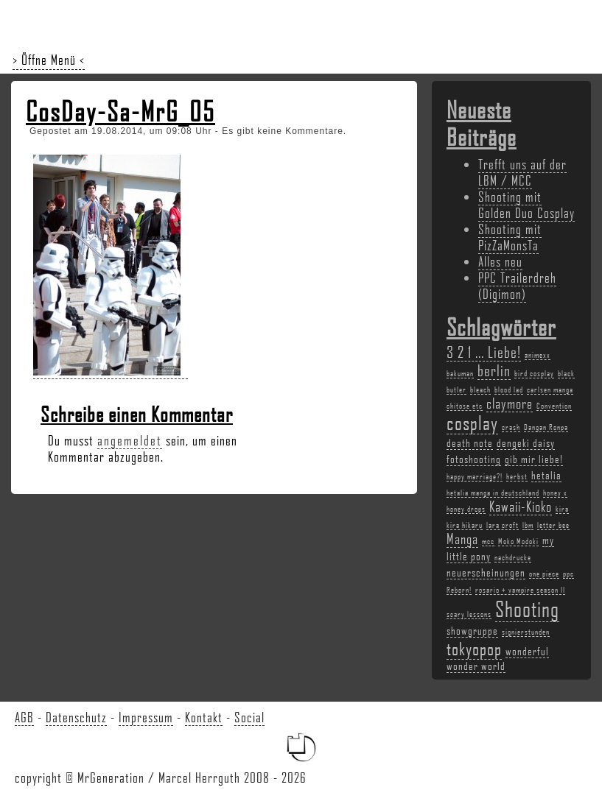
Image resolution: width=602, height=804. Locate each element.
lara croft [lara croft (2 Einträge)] (502, 525)
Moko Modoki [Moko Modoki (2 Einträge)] (518, 541)
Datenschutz (76, 717)
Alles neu (500, 261)
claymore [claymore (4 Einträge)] (509, 403)
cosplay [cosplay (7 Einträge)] (472, 423)
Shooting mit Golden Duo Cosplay (526, 204)
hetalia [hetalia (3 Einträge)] (546, 475)
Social (249, 717)
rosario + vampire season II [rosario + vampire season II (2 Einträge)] (520, 589)
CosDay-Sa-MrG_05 (120, 111)
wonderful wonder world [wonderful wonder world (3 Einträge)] (498, 658)
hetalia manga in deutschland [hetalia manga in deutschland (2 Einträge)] (493, 492)
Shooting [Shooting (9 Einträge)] (527, 608)
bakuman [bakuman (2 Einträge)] (460, 373)
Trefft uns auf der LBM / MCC (522, 172)
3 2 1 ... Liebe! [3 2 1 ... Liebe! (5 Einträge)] (484, 351)
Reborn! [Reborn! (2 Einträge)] (459, 589)
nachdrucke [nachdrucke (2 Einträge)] (512, 557)
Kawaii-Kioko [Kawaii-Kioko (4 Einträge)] (520, 506)
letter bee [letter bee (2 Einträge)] (553, 525)
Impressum (146, 717)
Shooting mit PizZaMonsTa (510, 237)
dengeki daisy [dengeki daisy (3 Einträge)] (526, 442)
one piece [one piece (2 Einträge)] (544, 573)
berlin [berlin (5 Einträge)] (494, 370)
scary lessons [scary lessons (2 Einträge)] (469, 614)
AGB (24, 717)
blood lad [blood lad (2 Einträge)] (508, 389)
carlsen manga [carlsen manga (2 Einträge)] (550, 389)
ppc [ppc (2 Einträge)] (568, 573)
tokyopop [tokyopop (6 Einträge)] (474, 648)
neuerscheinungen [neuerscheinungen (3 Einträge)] (486, 572)
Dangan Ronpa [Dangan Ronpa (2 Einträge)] (546, 427)
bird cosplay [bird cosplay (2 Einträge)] (534, 373)
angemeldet (129, 440)
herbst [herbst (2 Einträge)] (517, 476)
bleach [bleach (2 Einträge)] (480, 389)
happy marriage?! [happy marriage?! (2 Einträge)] (475, 476)
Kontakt (204, 717)
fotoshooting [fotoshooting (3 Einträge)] (474, 458)
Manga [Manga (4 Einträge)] (462, 539)
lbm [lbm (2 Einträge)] (527, 525)
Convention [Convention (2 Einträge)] (554, 405)
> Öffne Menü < (49, 60)
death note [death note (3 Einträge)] (470, 442)
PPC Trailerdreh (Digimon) (517, 285)
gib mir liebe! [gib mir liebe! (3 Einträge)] (534, 458)
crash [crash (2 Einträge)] (511, 427)
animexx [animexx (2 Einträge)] (537, 354)
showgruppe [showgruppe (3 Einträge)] (472, 630)
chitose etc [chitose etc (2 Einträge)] (465, 405)
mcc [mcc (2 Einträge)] (488, 541)
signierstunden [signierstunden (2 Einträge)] (526, 631)
